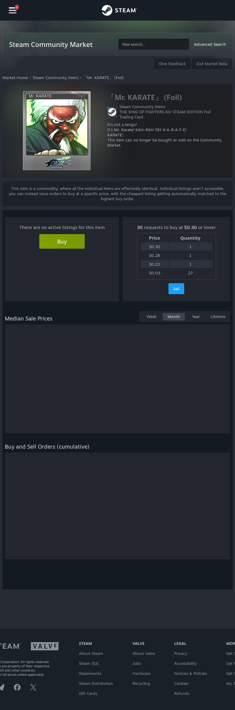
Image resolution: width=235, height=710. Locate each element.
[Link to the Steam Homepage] (119, 11)
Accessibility (185, 663)
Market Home (15, 77)
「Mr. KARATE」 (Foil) (103, 77)
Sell (176, 288)
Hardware (141, 673)
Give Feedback (172, 63)
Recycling (141, 683)
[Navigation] (12, 10)
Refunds (181, 693)
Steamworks (90, 673)
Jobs (136, 663)
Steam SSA (89, 663)
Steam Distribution (96, 683)
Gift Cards (88, 693)
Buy (62, 241)
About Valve (143, 653)
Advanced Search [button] (210, 44)
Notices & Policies (190, 673)
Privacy (180, 653)
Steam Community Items (55, 77)
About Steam (91, 653)
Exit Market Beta (212, 63)
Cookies (181, 683)
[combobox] (153, 44)
